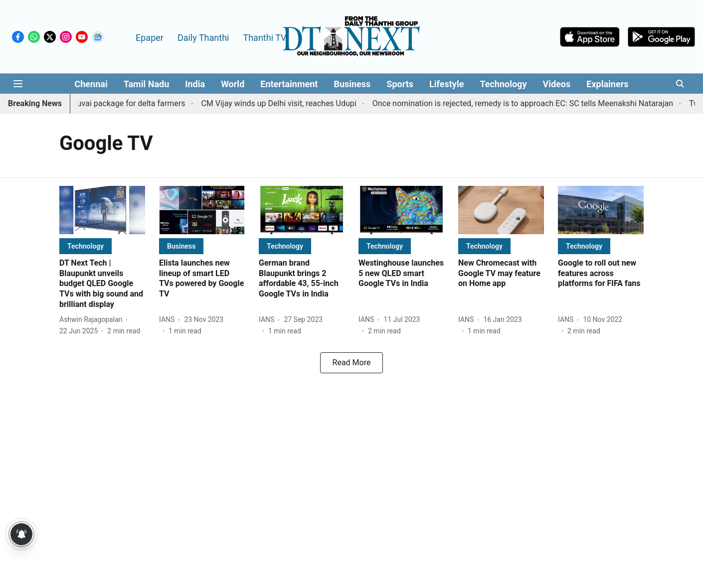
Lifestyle (446, 84)
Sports (399, 84)
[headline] (102, 284)
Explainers (607, 84)
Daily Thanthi (203, 37)
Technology (503, 84)
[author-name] (92, 319)
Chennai (90, 84)
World (232, 84)
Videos (556, 84)
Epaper (150, 37)
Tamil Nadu (147, 84)
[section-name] (85, 246)
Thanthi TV (264, 37)
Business (352, 84)
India (195, 84)
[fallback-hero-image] (102, 210)
